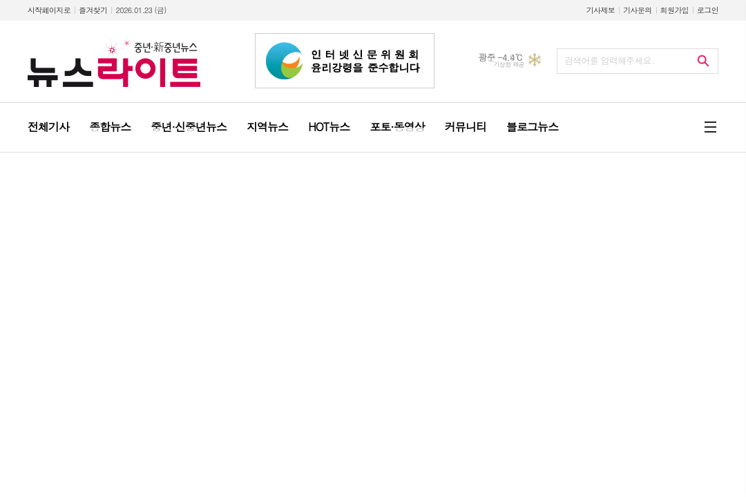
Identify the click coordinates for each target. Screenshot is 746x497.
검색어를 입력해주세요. (609, 60)
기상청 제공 (508, 64)
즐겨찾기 (93, 10)
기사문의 (637, 10)
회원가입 (674, 10)
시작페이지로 (49, 10)
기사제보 (600, 10)
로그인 (707, 10)
